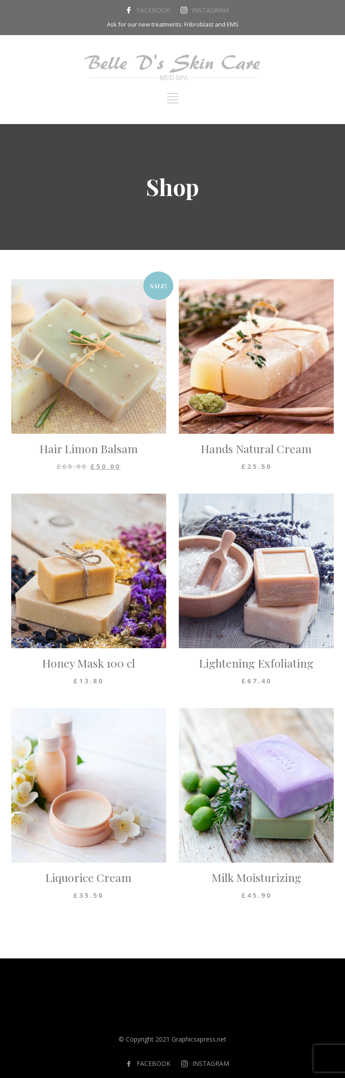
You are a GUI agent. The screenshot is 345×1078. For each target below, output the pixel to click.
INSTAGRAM (210, 10)
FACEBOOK (153, 10)
